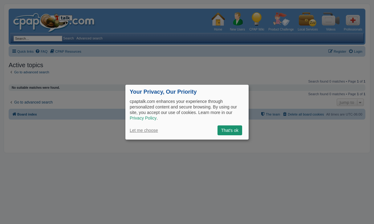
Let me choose (144, 130)
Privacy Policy (143, 118)
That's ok (229, 130)
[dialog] (187, 111)
